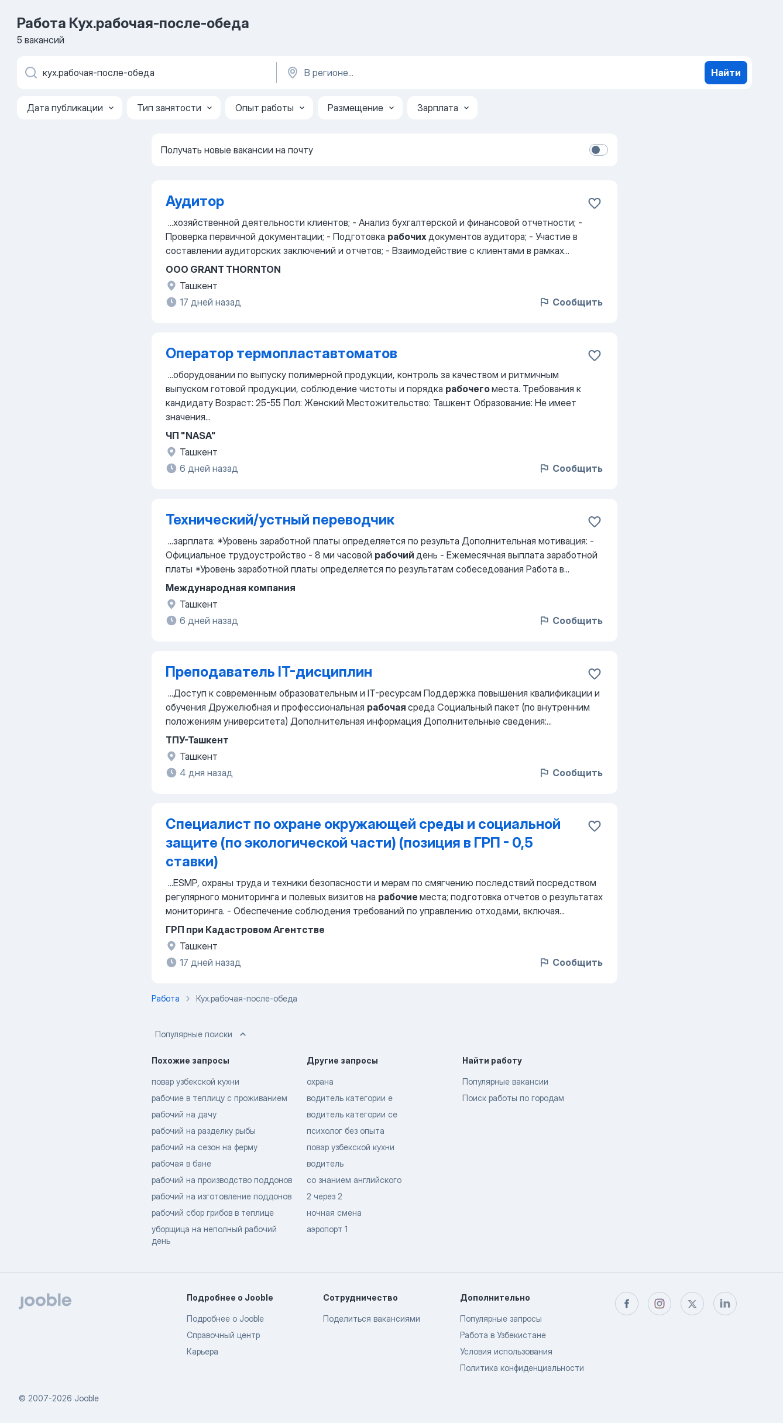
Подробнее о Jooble (225, 1318)
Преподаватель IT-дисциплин (269, 671)
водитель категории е (350, 1098)
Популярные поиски (202, 1034)
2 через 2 (324, 1196)
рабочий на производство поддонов (222, 1180)
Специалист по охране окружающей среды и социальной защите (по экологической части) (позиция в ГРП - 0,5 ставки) (363, 842)
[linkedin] (725, 1303)
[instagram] (659, 1303)
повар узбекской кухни (195, 1081)
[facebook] (626, 1303)
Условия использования (506, 1351)
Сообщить (570, 302)
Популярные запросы (501, 1318)
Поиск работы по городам (513, 1098)
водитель (325, 1163)
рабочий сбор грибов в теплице (213, 1213)
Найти (726, 72)
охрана (320, 1081)
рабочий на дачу (184, 1114)
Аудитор (195, 201)
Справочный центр (223, 1335)
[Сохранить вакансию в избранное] (594, 203)
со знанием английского (354, 1180)
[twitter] (692, 1303)
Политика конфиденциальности (522, 1368)
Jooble (86, 1398)
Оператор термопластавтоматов (281, 353)
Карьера (202, 1351)
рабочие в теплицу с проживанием (219, 1098)
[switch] (598, 150)
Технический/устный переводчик (280, 519)
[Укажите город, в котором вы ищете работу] (407, 72)
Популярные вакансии (505, 1081)
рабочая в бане (181, 1163)
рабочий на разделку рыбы (204, 1131)
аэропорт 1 (327, 1229)
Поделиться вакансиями (371, 1318)
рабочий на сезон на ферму (204, 1147)
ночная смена (334, 1213)
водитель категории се (352, 1114)
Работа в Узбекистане (503, 1335)
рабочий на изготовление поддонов (221, 1196)
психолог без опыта (345, 1131)
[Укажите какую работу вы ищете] (145, 72)
